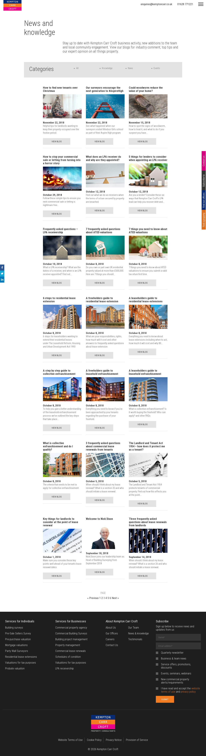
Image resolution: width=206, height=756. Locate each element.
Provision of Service (137, 740)
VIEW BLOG (57, 141)
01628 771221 (185, 4)
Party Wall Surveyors (16, 651)
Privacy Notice (114, 740)
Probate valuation (15, 668)
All (77, 68)
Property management (67, 645)
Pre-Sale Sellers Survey (18, 633)
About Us (111, 627)
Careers (110, 639)
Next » (115, 598)
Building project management (71, 639)
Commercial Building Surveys (71, 633)
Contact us (203, 161)
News (130, 68)
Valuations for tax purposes (20, 662)
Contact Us (112, 645)
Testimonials (135, 639)
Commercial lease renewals (70, 651)
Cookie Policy (94, 740)
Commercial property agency (71, 627)
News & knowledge (138, 633)
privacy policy (188, 691)
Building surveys (14, 627)
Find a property (203, 220)
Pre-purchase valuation (18, 639)
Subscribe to (203, 180)
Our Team (133, 627)
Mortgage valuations (16, 645)
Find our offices (203, 200)
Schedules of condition (68, 656)
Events (157, 68)
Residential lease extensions (21, 656)
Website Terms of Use (70, 740)
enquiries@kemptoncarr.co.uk (156, 4)
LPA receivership (64, 668)
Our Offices (112, 633)
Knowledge (107, 68)
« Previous (93, 598)
